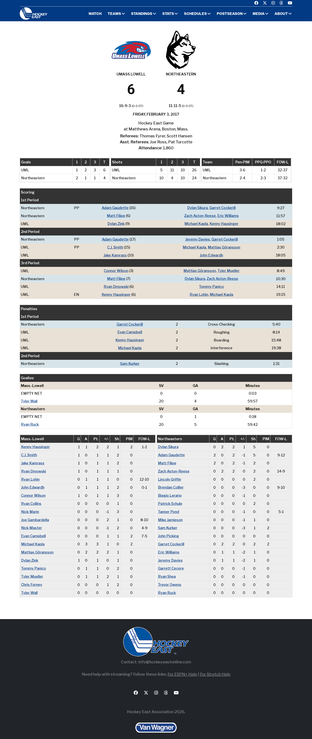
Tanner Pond (168, 508)
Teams (114, 14)
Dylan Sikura (197, 208)
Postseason (230, 14)
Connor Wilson (116, 270)
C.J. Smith (115, 246)
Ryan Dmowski (116, 285)
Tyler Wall (29, 399)
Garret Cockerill (223, 208)
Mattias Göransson (224, 246)
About (281, 14)
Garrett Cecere (171, 563)
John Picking (168, 531)
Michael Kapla (196, 223)
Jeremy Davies (197, 239)
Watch (94, 14)
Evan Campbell (129, 330)
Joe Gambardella (35, 515)
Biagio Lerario (170, 492)
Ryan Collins (31, 500)
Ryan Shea (167, 571)
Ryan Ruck (30, 422)
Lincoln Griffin (169, 476)
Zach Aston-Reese (200, 215)
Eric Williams (228, 215)
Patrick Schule (170, 500)
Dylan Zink (116, 223)
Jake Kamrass (115, 254)
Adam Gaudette (115, 208)
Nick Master (31, 523)
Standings (141, 14)
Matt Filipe (116, 215)
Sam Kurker (129, 361)
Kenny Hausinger (224, 223)
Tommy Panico (211, 285)
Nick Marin (30, 508)
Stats (168, 14)
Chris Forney (31, 579)
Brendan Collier (171, 484)
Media (259, 14)
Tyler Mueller (228, 270)
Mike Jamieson (170, 515)
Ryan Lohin (199, 293)
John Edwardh (211, 254)
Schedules (195, 14)
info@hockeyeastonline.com (164, 656)
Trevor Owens (169, 579)
